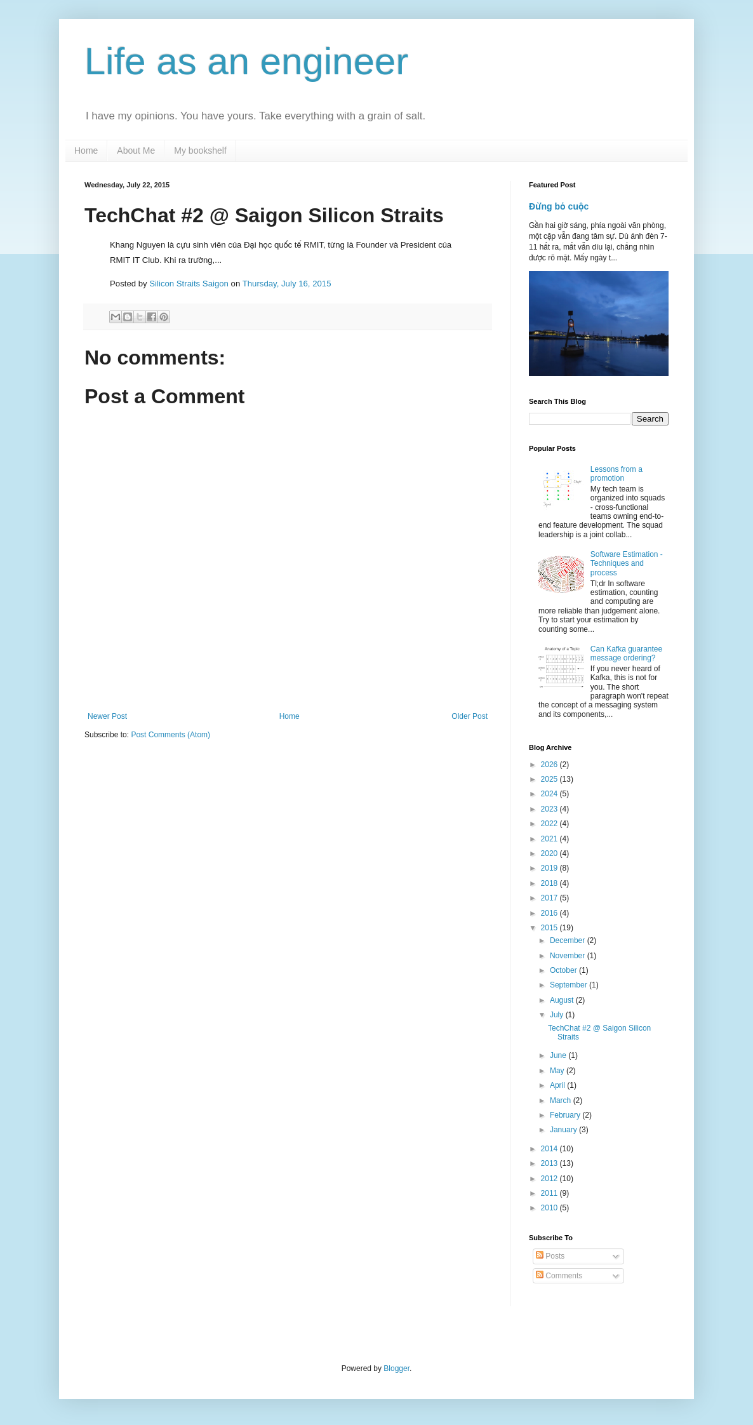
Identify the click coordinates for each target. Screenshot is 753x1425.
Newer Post (107, 716)
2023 (550, 809)
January (564, 1129)
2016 (550, 913)
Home (86, 150)
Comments (559, 1275)
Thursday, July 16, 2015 (287, 283)
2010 (550, 1207)
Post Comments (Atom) (170, 734)
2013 (550, 1163)
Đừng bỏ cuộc (559, 206)
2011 (550, 1193)
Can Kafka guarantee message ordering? (626, 653)
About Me (136, 150)
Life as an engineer (246, 61)
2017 (550, 897)
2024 (550, 793)
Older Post (469, 716)
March (561, 1100)
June (559, 1055)
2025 (550, 779)
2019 (550, 868)
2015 (550, 927)
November (568, 955)
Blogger (396, 1368)
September (569, 984)
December (568, 940)
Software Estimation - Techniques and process (626, 563)
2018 (550, 883)
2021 (550, 838)
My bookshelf (200, 150)
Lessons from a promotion (616, 474)
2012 (550, 1178)
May (558, 1070)
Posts (550, 1256)
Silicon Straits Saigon (189, 283)
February (566, 1115)
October (564, 970)
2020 (550, 853)
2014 (550, 1148)
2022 (550, 823)
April (558, 1085)
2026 (550, 764)
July (558, 1014)
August (563, 1000)
